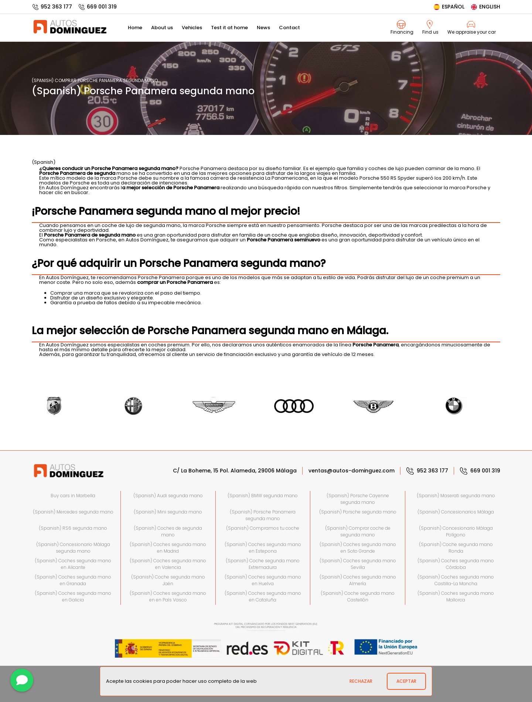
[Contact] (21, 680)
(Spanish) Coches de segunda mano (168, 531)
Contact (289, 27)
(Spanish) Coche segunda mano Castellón (358, 596)
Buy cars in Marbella (73, 495)
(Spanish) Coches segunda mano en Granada (73, 580)
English (485, 6)
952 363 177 (52, 6)
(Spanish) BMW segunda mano (263, 495)
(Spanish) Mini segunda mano (168, 512)
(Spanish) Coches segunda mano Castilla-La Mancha (455, 580)
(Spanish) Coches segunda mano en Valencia (168, 563)
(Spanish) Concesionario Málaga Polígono (456, 531)
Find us (430, 27)
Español (448, 6)
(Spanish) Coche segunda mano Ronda (456, 547)
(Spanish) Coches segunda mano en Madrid (168, 547)
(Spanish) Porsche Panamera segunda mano (263, 515)
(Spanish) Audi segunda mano (168, 495)
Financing (402, 27)
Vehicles (192, 27)
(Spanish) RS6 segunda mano (73, 528)
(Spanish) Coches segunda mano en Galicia (73, 596)
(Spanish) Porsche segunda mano (357, 512)
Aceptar (406, 681)
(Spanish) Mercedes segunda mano (73, 512)
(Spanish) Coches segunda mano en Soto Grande (358, 547)
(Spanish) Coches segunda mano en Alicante (73, 563)
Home (135, 27)
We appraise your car (471, 27)
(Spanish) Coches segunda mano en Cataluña (263, 596)
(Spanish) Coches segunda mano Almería (358, 580)
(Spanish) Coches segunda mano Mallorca (455, 596)
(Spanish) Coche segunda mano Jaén (168, 580)
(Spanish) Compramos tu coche (262, 528)
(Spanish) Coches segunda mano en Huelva (263, 580)
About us (162, 27)
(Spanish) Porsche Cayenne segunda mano (358, 498)
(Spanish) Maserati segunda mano (456, 495)
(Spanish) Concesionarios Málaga (455, 512)
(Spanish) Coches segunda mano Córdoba (455, 563)
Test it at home (229, 27)
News (263, 27)
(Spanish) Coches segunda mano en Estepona (263, 547)
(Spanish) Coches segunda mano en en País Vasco (168, 596)
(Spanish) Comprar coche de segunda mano (358, 531)
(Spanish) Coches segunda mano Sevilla (358, 563)
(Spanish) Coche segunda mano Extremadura (263, 563)
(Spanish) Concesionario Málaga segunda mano (73, 547)
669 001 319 (97, 6)
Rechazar (360, 681)
